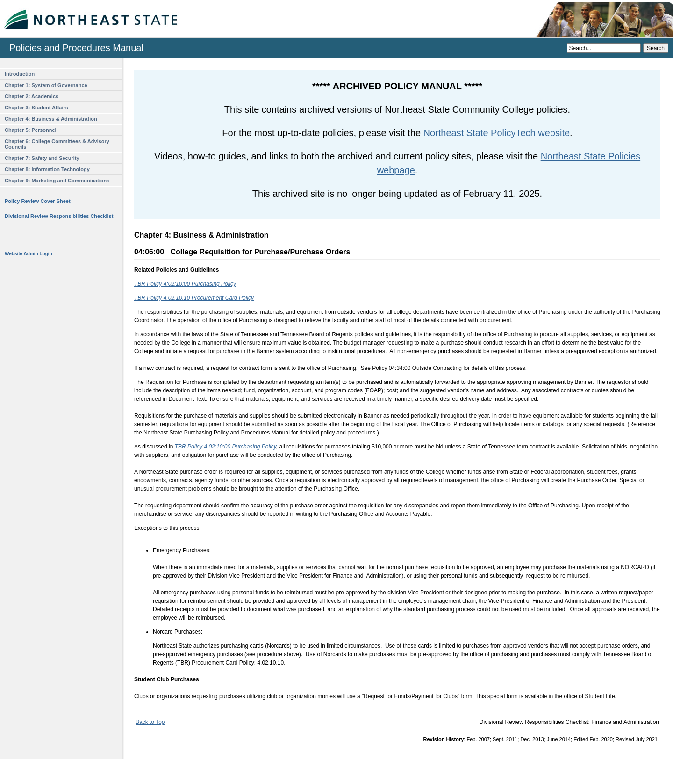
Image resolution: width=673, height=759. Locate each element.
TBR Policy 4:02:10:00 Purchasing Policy (185, 284)
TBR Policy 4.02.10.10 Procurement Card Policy (194, 298)
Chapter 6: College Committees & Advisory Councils (57, 144)
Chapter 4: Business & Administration (51, 119)
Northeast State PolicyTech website (496, 133)
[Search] (604, 48)
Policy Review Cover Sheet (38, 201)
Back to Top (150, 722)
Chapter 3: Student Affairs (36, 107)
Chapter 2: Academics (31, 96)
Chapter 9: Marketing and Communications (57, 180)
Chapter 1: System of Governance (46, 85)
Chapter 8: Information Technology (47, 169)
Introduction (20, 74)
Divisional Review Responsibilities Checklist (59, 216)
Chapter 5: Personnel (31, 130)
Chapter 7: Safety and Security (42, 158)
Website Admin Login (28, 253)
